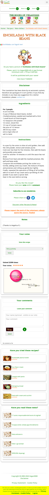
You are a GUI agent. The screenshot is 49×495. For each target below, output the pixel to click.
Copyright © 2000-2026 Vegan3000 (24, 476)
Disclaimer (24, 478)
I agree (35, 493)
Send (10, 334)
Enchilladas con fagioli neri (11, 44)
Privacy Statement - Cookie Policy (28, 492)
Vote (9, 253)
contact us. (21, 97)
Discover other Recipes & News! (25, 205)
